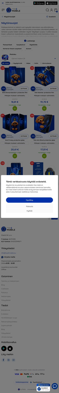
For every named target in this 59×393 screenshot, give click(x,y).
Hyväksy (29, 200)
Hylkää (29, 211)
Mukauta (29, 206)
